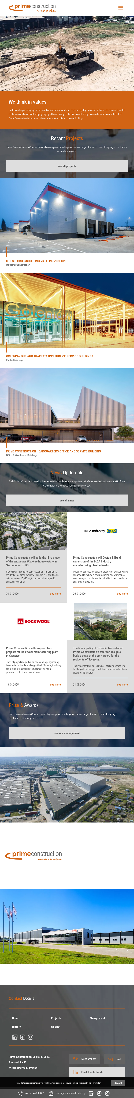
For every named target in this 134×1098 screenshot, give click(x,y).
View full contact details (88, 1072)
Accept (118, 1083)
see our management (67, 733)
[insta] (30, 1037)
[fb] (22, 1037)
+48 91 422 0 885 (84, 1059)
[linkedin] (14, 1037)
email (114, 1059)
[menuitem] (28, 1018)
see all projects (67, 166)
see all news (67, 500)
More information (95, 1082)
